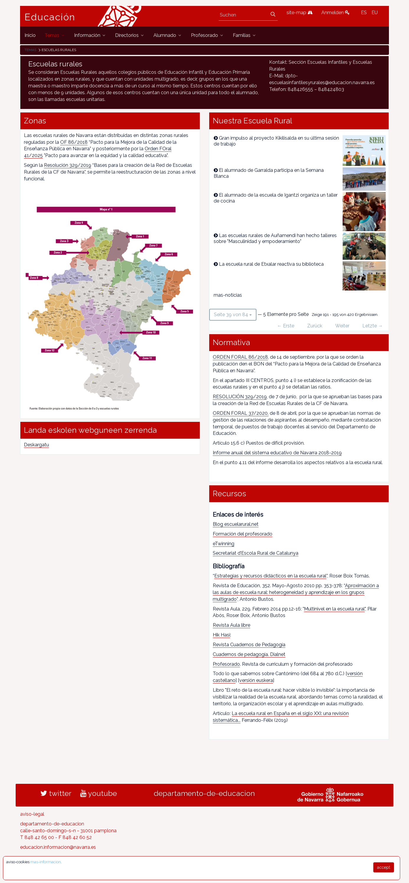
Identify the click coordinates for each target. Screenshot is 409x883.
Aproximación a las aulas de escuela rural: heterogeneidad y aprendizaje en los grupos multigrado (296, 592)
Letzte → (372, 326)
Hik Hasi (221, 635)
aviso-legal (32, 814)
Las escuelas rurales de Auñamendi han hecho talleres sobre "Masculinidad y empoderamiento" (275, 238)
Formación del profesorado (242, 534)
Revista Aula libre (231, 625)
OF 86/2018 (74, 142)
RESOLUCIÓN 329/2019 (240, 396)
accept (383, 867)
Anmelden (335, 12)
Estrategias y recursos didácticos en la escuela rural (270, 576)
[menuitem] (30, 35)
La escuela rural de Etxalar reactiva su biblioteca (271, 264)
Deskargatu (36, 445)
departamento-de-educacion (204, 793)
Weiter (342, 326)
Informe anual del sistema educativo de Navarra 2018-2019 (277, 453)
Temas (30, 50)
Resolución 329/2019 (67, 165)
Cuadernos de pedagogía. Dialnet (249, 654)
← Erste (285, 326)
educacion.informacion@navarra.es (58, 847)
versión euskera (256, 680)
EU (375, 12)
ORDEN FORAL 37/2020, (241, 413)
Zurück (314, 326)
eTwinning (223, 543)
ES (364, 12)
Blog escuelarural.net (236, 524)
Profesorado (226, 664)
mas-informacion (45, 862)
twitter (55, 793)
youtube (98, 793)
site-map (300, 12)
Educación (49, 17)
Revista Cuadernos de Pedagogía (249, 644)
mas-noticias (228, 295)
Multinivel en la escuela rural (334, 609)
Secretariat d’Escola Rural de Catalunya (255, 553)
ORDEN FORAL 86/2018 (240, 357)
